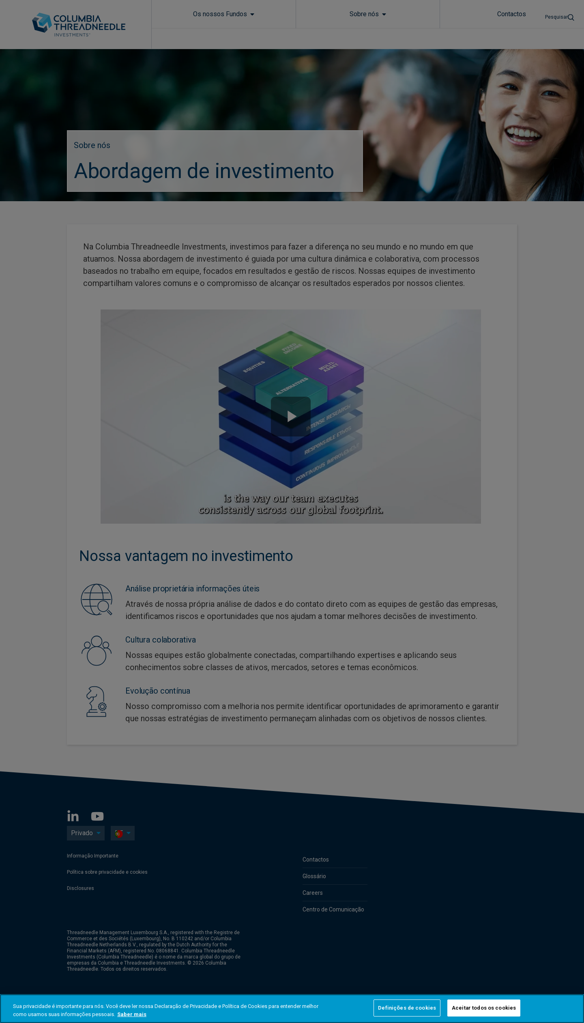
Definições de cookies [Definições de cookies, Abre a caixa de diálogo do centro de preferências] (407, 1008)
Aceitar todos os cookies (484, 1008)
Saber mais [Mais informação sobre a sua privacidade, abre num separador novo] (131, 1014)
